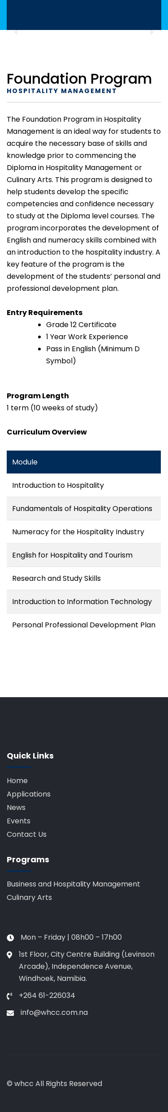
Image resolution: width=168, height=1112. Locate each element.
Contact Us (27, 834)
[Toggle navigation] (14, 15)
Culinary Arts (29, 897)
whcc (24, 1083)
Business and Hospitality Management (73, 884)
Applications (29, 794)
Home (17, 780)
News (16, 807)
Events (18, 821)
